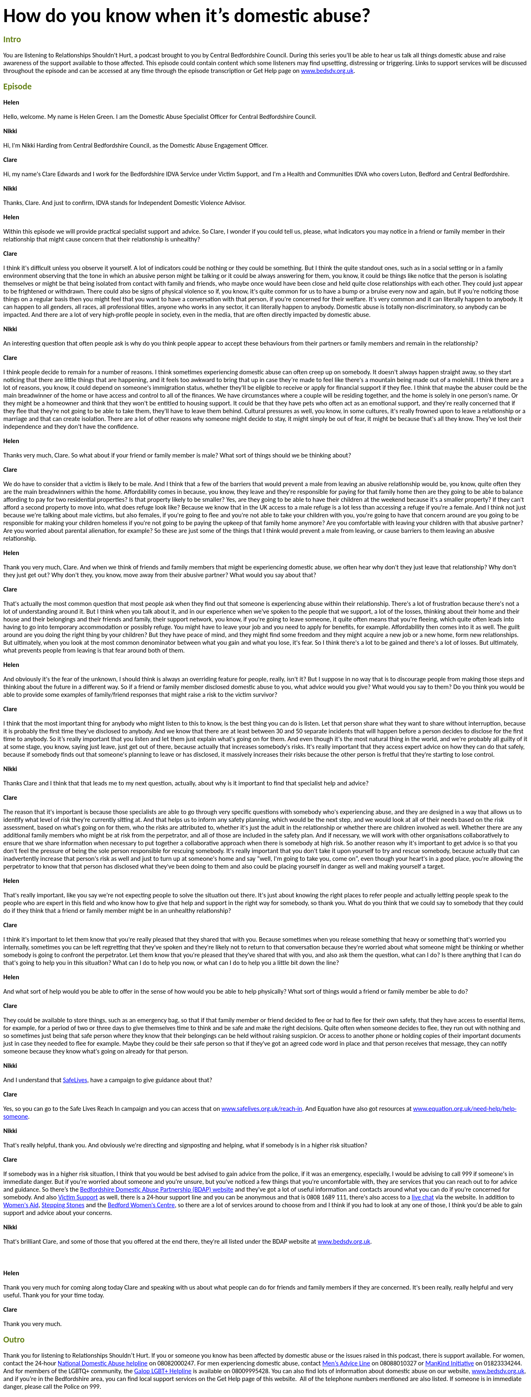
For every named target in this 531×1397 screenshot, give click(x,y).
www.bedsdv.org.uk (327, 71)
